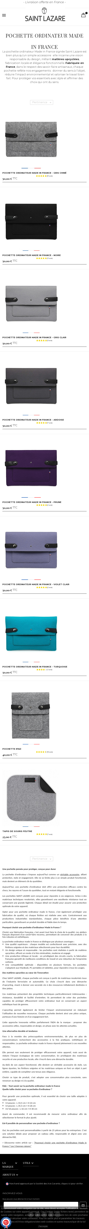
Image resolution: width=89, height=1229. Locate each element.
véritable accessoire (69, 874)
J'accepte (43, 1226)
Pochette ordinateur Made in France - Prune (31, 502)
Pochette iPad (11, 749)
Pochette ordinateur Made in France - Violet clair (35, 584)
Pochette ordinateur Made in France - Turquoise (34, 666)
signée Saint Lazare (69, 51)
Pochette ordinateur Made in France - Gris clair (34, 337)
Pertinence (42, 102)
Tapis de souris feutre (17, 831)
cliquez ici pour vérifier (72, 1183)
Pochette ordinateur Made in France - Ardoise (33, 419)
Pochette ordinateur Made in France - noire (31, 255)
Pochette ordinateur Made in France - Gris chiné (34, 173)
